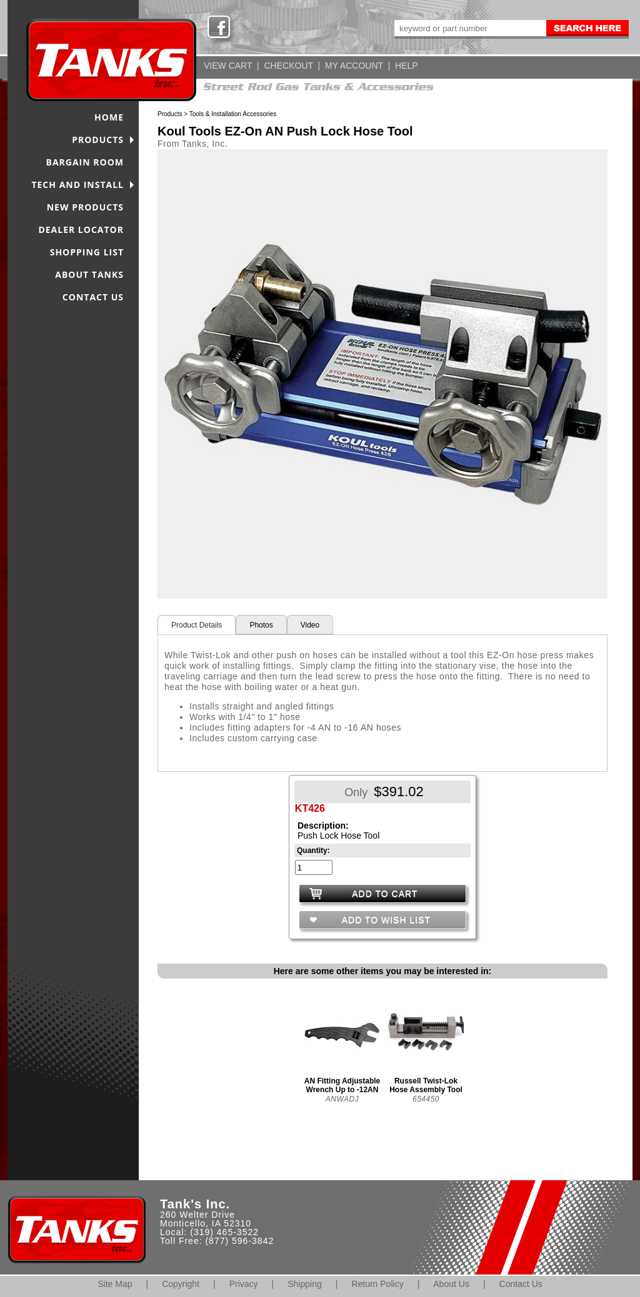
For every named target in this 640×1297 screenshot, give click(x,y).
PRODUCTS (98, 139)
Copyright (180, 1284)
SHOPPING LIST (87, 252)
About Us (451, 1284)
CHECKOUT (288, 66)
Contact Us (520, 1284)
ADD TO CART (385, 894)
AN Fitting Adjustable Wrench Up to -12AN (342, 1085)
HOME (109, 117)
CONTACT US (93, 297)
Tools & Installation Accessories (233, 114)
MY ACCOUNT (354, 66)
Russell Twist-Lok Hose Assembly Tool (425, 1085)
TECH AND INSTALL (77, 184)
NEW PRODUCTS (85, 207)
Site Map (115, 1284)
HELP (406, 66)
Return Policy (377, 1284)
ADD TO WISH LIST (385, 920)
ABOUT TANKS (89, 274)
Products (170, 114)
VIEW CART (228, 66)
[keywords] (469, 28)
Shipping (305, 1284)
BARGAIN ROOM (85, 162)
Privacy (243, 1284)
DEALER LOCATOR (81, 229)
